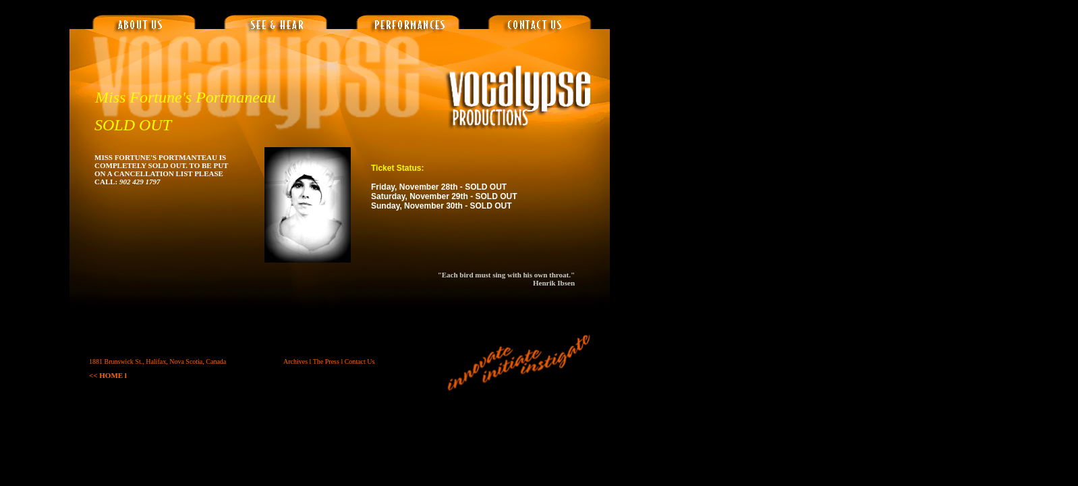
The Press (326, 361)
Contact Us (360, 361)
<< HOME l (108, 375)
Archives (295, 361)
